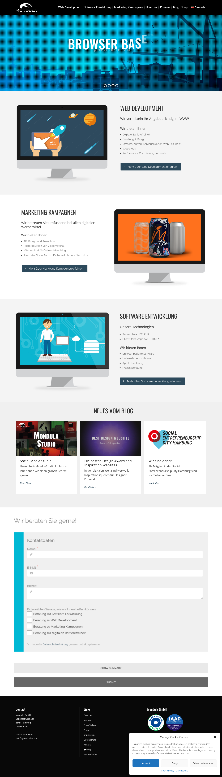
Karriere (87, 720)
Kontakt (87, 745)
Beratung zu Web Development (63, 617)
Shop (86, 730)
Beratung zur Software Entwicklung (65, 612)
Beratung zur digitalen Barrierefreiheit (66, 628)
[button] (215, 737)
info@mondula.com (26, 738)
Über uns (88, 715)
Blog (87, 749)
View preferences (203, 763)
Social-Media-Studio (36, 461)
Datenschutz (182, 771)
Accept (146, 763)
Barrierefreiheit (91, 754)
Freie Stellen (90, 725)
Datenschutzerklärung (63, 638)
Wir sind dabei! (160, 461)
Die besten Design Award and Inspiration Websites (108, 463)
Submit (111, 671)
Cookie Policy (167, 771)
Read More (26, 483)
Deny (175, 763)
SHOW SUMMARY (111, 658)
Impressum (89, 735)
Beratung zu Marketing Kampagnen (65, 622)
